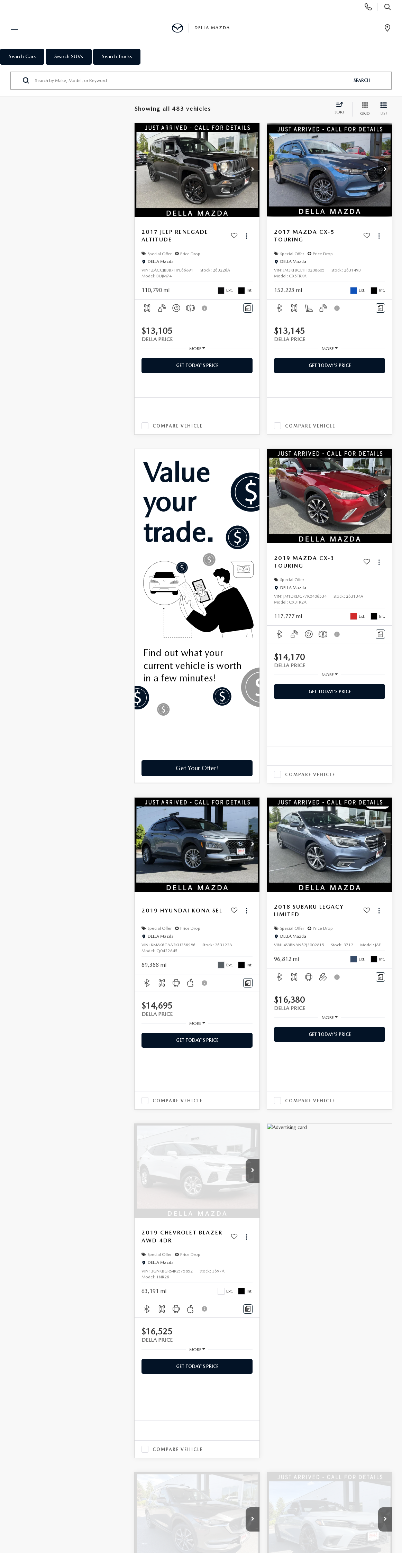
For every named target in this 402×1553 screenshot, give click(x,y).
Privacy (157, 1507)
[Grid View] (363, 109)
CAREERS (299, 1432)
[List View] (383, 109)
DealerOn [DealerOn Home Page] (105, 1507)
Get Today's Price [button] (197, 365)
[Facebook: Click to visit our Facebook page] (42, 1467)
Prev (238, 1143)
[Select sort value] (341, 109)
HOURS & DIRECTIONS (316, 1419)
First (213, 1143)
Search (362, 80)
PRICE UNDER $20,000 (64, 1437)
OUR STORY (303, 1392)
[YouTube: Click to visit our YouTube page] (71, 1467)
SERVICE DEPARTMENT (147, 1392)
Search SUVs (68, 56)
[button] (252, 170)
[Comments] (248, 308)
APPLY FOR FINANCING (232, 1392)
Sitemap (132, 1507)
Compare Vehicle (178, 426)
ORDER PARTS (137, 1419)
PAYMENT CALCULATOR (232, 1406)
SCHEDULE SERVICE (144, 1406)
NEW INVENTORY (58, 1392)
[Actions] (246, 236)
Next (315, 1143)
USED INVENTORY (59, 1406)
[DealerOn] (56, 1497)
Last (339, 1143)
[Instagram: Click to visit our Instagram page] (86, 1467)
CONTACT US (305, 1406)
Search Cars (22, 56)
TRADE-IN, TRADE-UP (230, 1419)
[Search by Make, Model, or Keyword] (191, 80)
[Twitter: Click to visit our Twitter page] (56, 1467)
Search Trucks (117, 56)
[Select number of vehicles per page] (373, 1143)
